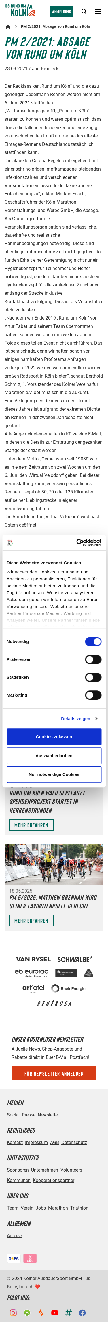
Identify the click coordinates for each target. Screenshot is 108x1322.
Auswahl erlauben (53, 755)
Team (12, 1208)
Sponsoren (18, 1170)
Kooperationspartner (53, 1180)
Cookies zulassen (54, 736)
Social (13, 1115)
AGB (54, 1142)
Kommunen (19, 1180)
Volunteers (71, 1170)
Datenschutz (74, 1142)
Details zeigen (75, 718)
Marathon (58, 1208)
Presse (28, 1115)
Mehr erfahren (31, 824)
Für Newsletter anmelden (54, 1073)
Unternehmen (44, 1170)
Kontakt (15, 1142)
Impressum (36, 1142)
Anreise (14, 1235)
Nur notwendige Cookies (54, 774)
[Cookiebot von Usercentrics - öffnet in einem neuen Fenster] (76, 542)
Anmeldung (61, 11)
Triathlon (79, 1208)
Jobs (41, 1208)
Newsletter (48, 1115)
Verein (27, 1208)
